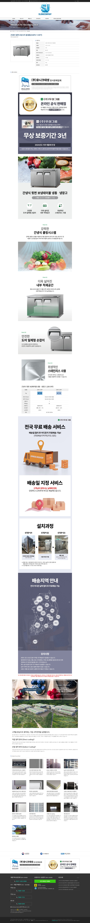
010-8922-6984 (45, 881)
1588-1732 (20, 897)
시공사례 (46, 18)
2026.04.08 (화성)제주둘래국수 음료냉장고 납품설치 (68, 880)
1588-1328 (20, 891)
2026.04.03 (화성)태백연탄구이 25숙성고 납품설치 (68, 887)
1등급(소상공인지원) (57, 18)
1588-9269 (20, 904)
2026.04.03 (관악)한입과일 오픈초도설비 (66, 889)
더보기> (78, 877)
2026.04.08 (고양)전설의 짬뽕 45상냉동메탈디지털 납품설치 (69, 885)
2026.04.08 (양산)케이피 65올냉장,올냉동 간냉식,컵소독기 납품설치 (71, 882)
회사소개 (21, 18)
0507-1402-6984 (20, 881)
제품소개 (29, 18)
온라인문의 (38, 18)
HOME (13, 18)
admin (78, 1)
